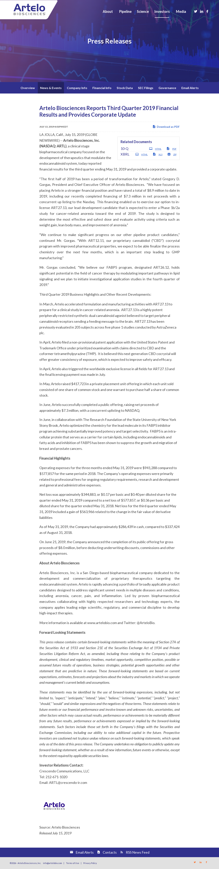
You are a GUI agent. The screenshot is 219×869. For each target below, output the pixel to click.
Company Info (77, 88)
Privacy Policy (90, 863)
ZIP (172, 154)
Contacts (110, 852)
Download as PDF (166, 126)
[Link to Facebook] (207, 11)
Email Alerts (190, 88)
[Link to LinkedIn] (201, 11)
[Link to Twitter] (196, 11)
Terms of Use (72, 863)
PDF (171, 148)
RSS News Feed (137, 852)
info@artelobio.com (52, 863)
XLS (157, 154)
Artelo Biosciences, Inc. (29, 863)
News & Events (51, 88)
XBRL (125, 154)
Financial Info (101, 88)
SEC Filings (145, 88)
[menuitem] (107, 11)
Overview (28, 88)
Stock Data (125, 88)
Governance (167, 88)
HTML (155, 148)
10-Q (124, 148)
